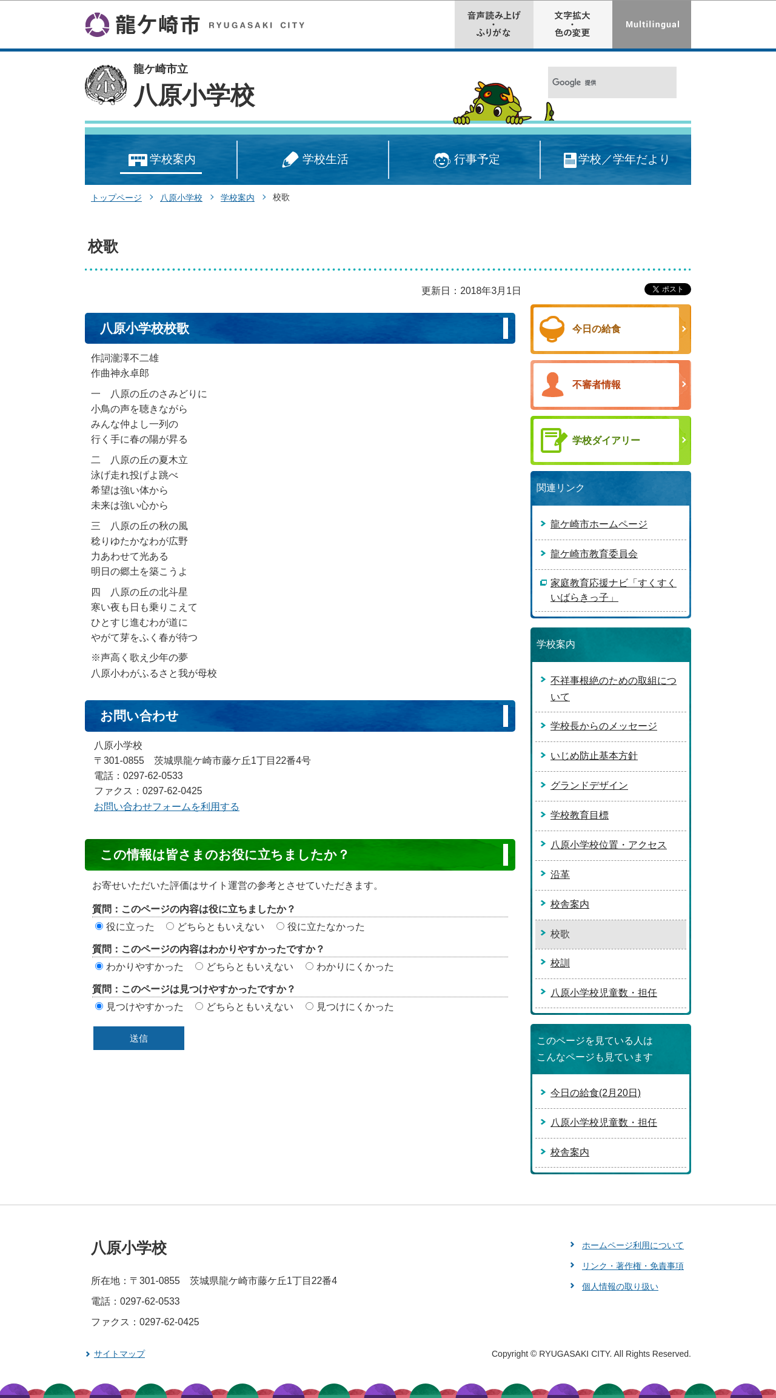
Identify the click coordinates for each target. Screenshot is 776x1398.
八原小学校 (194, 95)
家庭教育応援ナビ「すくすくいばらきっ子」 (613, 590)
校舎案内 (569, 904)
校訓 (560, 963)
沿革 (560, 874)
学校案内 (161, 160)
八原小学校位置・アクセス (608, 845)
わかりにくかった (355, 967)
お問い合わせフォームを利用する (166, 806)
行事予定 (464, 160)
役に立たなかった (326, 926)
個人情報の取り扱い (620, 1286)
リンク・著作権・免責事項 (633, 1266)
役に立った (130, 926)
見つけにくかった (355, 1007)
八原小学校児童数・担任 (603, 993)
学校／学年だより (616, 160)
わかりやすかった (145, 967)
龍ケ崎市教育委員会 (594, 554)
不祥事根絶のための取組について (613, 688)
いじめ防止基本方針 (594, 756)
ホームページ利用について (633, 1245)
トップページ (116, 197)
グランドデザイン (589, 785)
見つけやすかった (145, 1007)
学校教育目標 (579, 815)
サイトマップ (119, 1354)
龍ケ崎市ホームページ (598, 524)
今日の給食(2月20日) (595, 1093)
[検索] (599, 83)
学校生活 (313, 160)
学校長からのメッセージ (603, 726)
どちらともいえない (220, 926)
